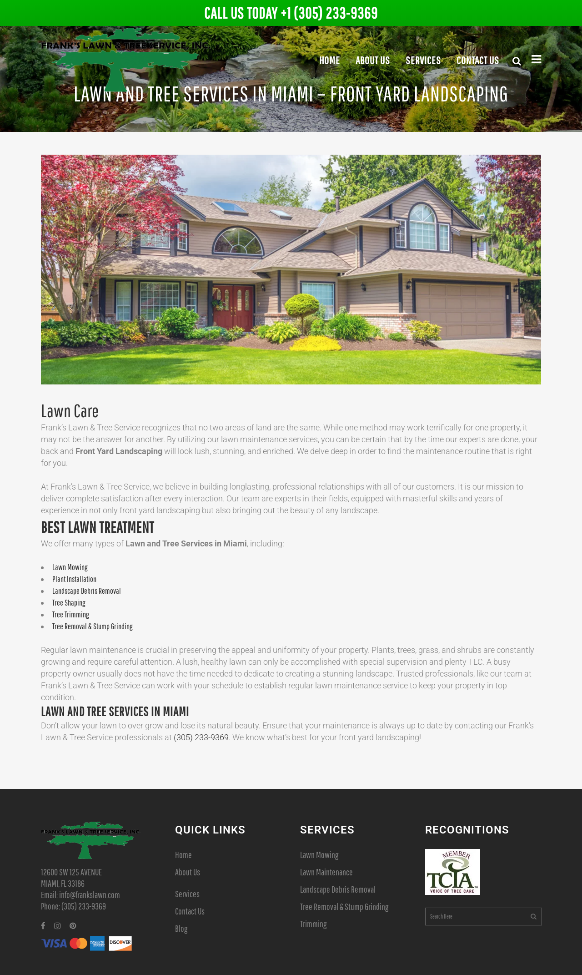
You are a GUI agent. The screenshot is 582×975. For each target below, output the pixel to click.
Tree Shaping (68, 602)
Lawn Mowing (70, 567)
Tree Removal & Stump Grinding (92, 626)
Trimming (313, 924)
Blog (181, 928)
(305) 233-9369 (83, 906)
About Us (187, 872)
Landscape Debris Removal (86, 591)
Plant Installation (74, 579)
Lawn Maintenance (326, 872)
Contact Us (190, 911)
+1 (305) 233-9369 (329, 13)
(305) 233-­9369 (201, 737)
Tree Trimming (70, 614)
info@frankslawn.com (89, 894)
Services (187, 894)
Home (183, 854)
